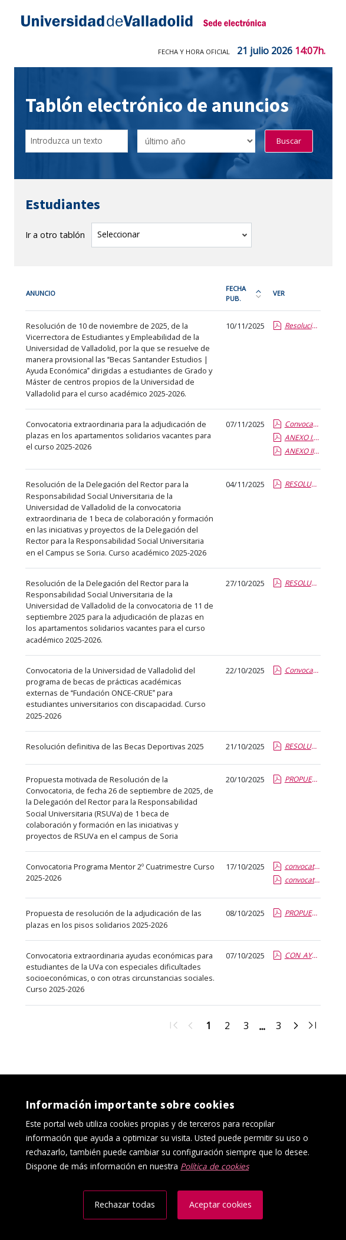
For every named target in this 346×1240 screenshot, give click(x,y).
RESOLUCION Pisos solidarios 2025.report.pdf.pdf (302, 583)
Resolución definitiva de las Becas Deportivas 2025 (115, 746)
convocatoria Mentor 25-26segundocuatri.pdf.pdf (302, 866)
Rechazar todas (124, 1204)
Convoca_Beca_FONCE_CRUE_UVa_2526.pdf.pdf (302, 670)
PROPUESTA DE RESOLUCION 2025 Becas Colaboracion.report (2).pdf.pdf (302, 779)
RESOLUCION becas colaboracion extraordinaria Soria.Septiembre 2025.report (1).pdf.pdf (302, 484)
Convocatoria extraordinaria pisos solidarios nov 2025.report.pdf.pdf (302, 424)
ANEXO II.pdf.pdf (302, 451)
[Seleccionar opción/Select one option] (196, 141)
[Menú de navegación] (315, 24)
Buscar (288, 140)
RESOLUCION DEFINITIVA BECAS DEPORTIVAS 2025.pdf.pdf (302, 746)
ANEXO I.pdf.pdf (302, 437)
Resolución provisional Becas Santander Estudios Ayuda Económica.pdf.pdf (302, 325)
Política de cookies (214, 1166)
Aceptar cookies (220, 1204)
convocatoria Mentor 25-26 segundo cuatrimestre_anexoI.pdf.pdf (302, 880)
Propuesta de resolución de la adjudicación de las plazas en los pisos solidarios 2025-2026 (114, 919)
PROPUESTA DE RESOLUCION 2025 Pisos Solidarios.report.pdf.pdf (302, 913)
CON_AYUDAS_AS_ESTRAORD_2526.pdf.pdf (302, 955)
